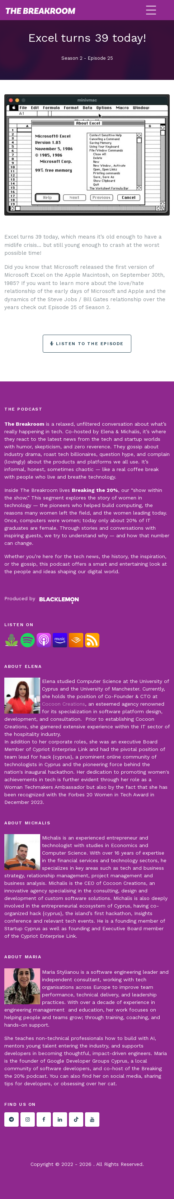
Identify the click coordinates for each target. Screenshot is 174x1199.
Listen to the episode (87, 343)
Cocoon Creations (63, 704)
